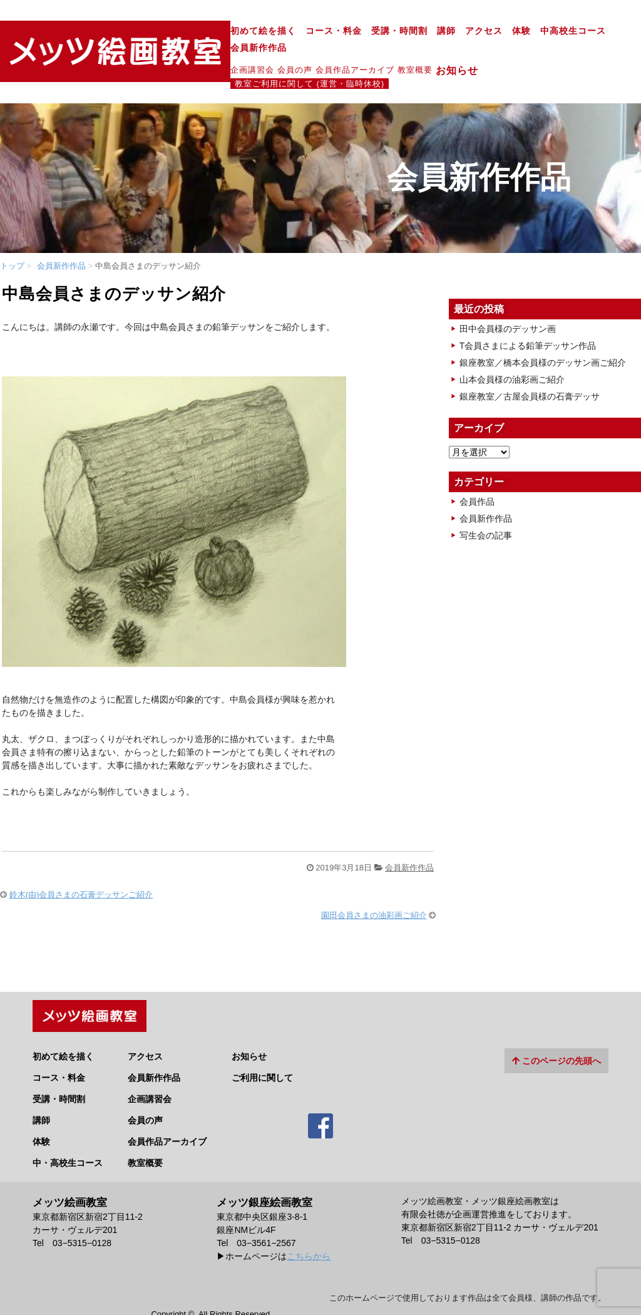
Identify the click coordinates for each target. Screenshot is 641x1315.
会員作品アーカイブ (265, 53)
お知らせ (372, 53)
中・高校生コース (68, 1130)
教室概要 (325, 53)
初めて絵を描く (174, 31)
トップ (12, 236)
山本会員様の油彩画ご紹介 (512, 350)
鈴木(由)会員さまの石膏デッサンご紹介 (81, 865)
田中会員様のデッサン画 (507, 299)
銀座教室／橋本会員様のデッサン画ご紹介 (542, 333)
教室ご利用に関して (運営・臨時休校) (481, 53)
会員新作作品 (554, 31)
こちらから (309, 1224)
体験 (432, 31)
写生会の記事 (485, 506)
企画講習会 (163, 53)
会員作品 (477, 472)
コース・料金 (244, 31)
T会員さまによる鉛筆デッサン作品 (528, 316)
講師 (356, 31)
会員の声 (205, 53)
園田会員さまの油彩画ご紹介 (374, 885)
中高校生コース (483, 31)
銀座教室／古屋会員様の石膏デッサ (529, 367)
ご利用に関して (262, 1045)
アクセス (394, 31)
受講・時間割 (310, 31)
